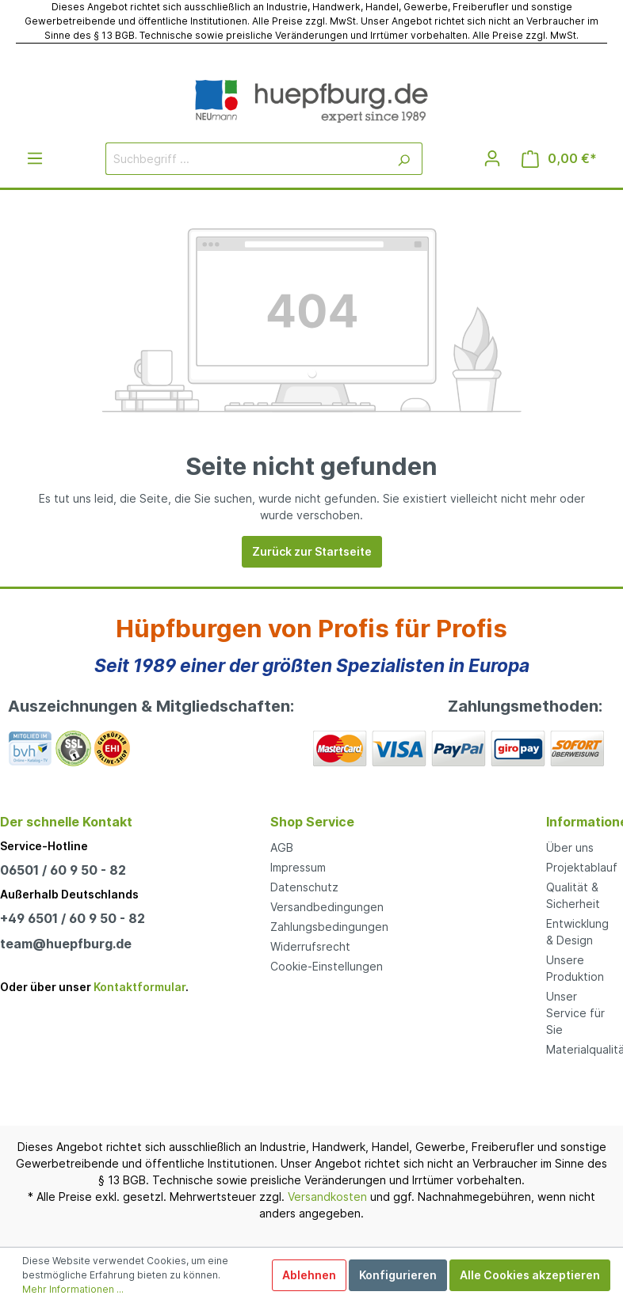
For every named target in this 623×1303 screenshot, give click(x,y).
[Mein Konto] (492, 158)
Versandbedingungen (327, 907)
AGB (281, 847)
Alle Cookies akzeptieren (530, 1275)
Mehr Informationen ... (73, 1289)
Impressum (298, 867)
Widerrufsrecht (310, 946)
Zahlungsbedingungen (329, 926)
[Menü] (35, 158)
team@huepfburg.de (66, 944)
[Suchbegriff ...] (245, 158)
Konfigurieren (398, 1275)
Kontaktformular (139, 986)
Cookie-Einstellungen (326, 966)
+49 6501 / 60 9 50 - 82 (72, 918)
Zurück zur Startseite (312, 551)
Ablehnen (309, 1275)
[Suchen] (403, 158)
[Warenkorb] (559, 158)
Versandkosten (327, 1196)
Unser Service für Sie (575, 1013)
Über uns (570, 847)
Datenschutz (304, 887)
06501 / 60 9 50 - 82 (63, 870)
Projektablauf (581, 867)
